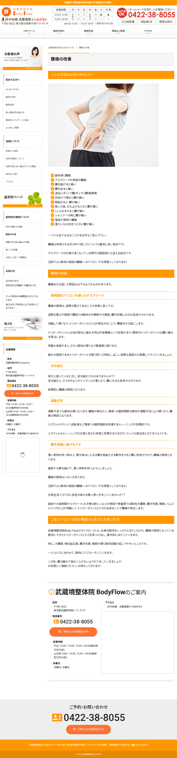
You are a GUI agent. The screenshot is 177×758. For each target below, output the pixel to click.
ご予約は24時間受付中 (73, 632)
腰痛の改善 (11, 234)
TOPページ (29, 32)
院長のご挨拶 (118, 32)
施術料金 (88, 32)
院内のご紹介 (12, 174)
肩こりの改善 (11, 250)
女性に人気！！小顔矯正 (16, 257)
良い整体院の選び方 (15, 112)
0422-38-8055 (73, 622)
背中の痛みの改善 (14, 227)
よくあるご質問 (12, 128)
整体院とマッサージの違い (17, 120)
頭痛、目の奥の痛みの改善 (18, 242)
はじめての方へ (13, 89)
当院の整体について (15, 158)
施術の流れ (58, 32)
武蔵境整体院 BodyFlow (92, 754)
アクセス (148, 32)
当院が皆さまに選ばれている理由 (21, 166)
